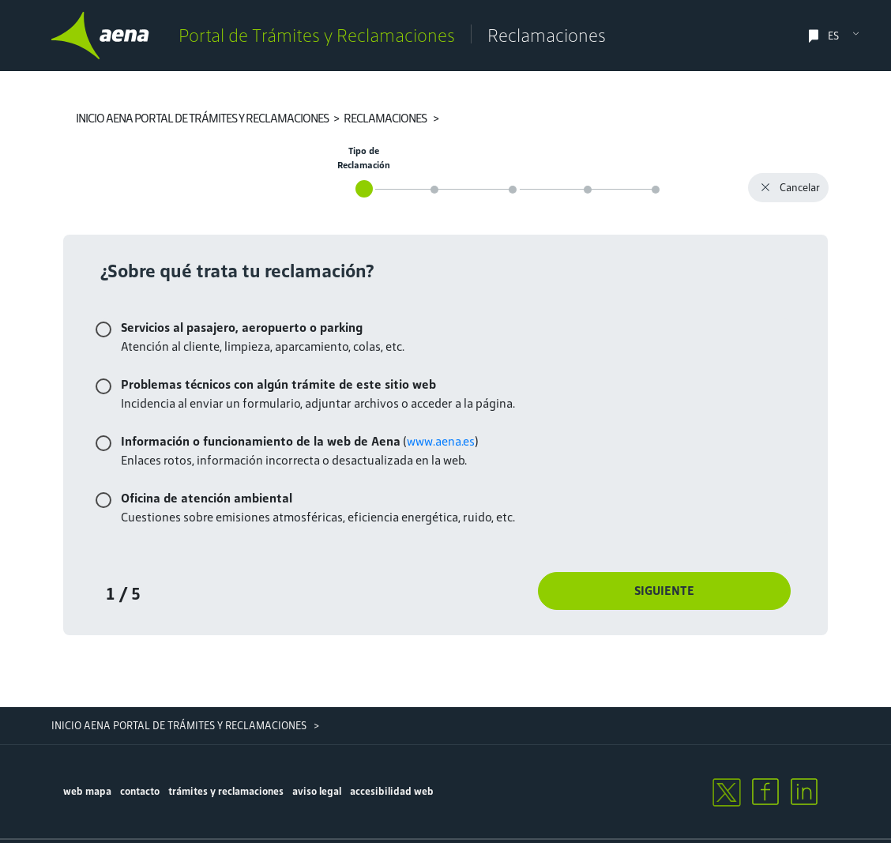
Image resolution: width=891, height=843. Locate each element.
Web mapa (87, 791)
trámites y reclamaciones (226, 791)
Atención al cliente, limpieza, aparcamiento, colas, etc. (262, 346)
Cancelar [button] (788, 189)
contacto (140, 791)
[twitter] (726, 791)
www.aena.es (441, 441)
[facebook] (765, 791)
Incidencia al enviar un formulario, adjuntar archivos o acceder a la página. (318, 403)
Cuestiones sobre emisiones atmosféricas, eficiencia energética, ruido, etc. (318, 517)
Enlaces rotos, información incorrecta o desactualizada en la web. (294, 460)
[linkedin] (804, 791)
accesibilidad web (392, 791)
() (300, 441)
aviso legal (316, 791)
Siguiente (664, 590)
